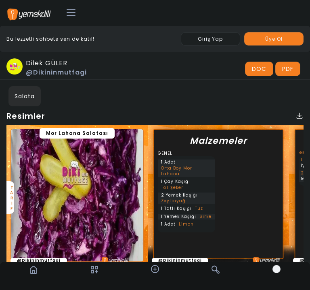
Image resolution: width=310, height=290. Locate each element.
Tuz (199, 208)
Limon (186, 224)
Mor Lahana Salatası (77, 133)
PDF (287, 69)
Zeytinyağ (173, 201)
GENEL (165, 153)
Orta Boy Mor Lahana (176, 171)
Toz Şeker (172, 188)
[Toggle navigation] (71, 12)
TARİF (11, 197)
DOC (259, 69)
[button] (155, 269)
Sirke (205, 217)
